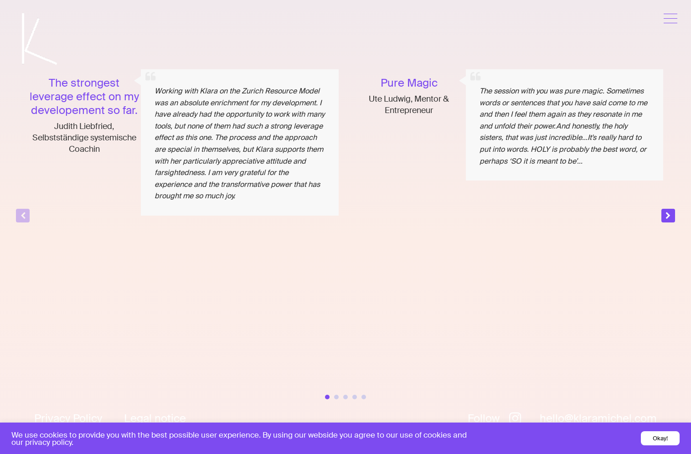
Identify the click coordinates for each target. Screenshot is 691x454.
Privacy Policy (68, 418)
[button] (668, 215)
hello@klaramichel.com (598, 418)
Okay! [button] (660, 438)
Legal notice (155, 418)
